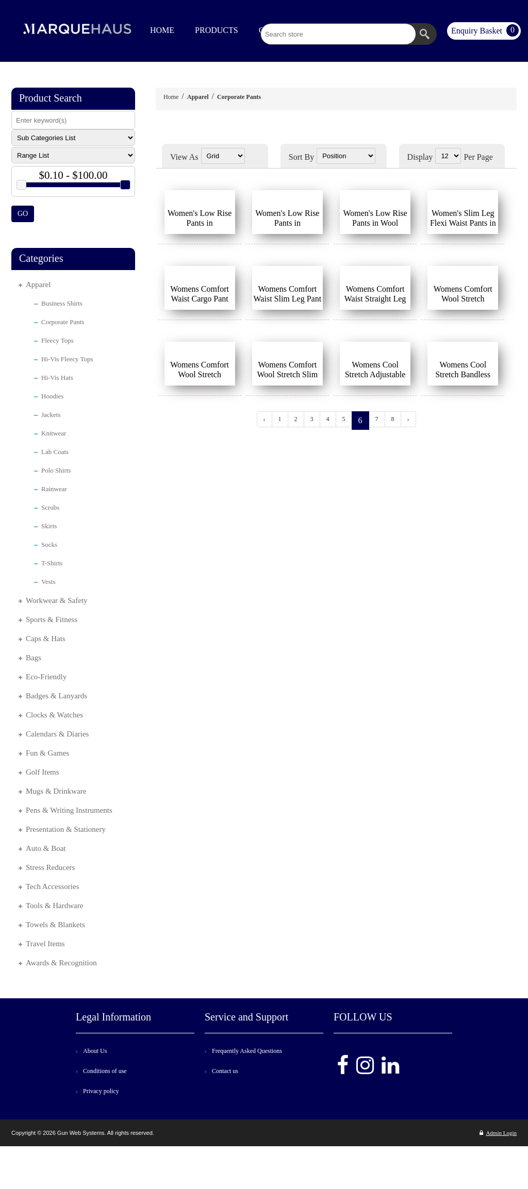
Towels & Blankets (55, 924)
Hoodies (52, 396)
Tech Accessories (52, 886)
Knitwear (53, 433)
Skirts (49, 526)
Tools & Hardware (54, 905)
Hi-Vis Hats (57, 377)
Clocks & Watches (54, 715)
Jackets (51, 414)
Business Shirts (61, 303)
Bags (33, 658)
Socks (49, 544)
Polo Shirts (56, 470)
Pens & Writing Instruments (69, 810)
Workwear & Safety (57, 600)
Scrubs (50, 507)
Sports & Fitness (51, 619)
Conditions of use (105, 1071)
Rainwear (54, 489)
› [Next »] (408, 419)
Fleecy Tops (57, 340)
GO (23, 213)
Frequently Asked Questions (247, 1050)
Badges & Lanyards (56, 696)
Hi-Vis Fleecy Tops (67, 359)
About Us (95, 1050)
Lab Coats (55, 452)
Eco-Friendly (46, 677)
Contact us (225, 1071)
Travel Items (45, 944)
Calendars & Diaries (57, 734)
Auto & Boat (46, 848)
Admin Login (498, 1133)
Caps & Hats (45, 638)
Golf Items (42, 772)
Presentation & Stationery (66, 829)
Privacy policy (101, 1091)
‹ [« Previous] (264, 419)
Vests (48, 581)
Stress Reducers (50, 867)
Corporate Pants (62, 322)
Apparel (38, 284)
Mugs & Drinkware (56, 791)
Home (170, 97)
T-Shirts (51, 563)
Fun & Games (47, 753)
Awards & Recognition (61, 963)
